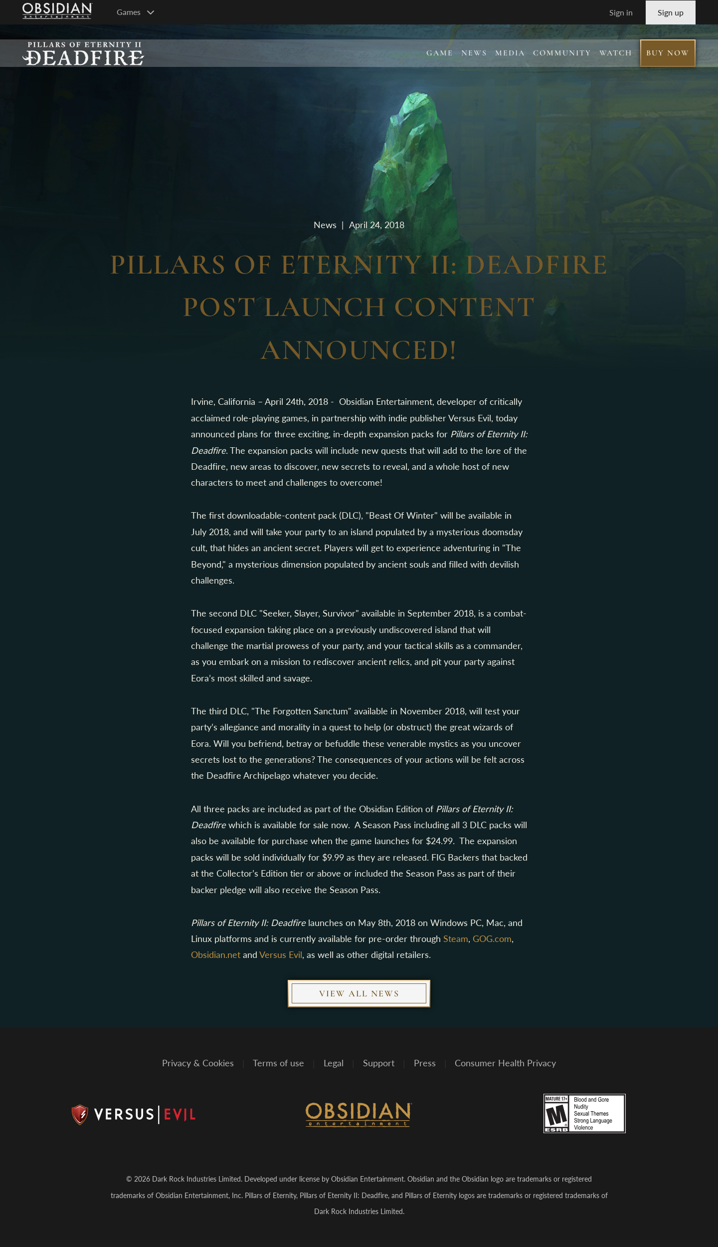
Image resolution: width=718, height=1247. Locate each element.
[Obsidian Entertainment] (359, 1115)
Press (425, 1063)
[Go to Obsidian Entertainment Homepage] (57, 12)
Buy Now (668, 53)
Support (378, 1063)
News (474, 53)
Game (439, 53)
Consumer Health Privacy (505, 1063)
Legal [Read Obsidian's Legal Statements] (334, 1063)
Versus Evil (280, 954)
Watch (615, 53)
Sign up (671, 12)
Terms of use (278, 1063)
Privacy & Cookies (198, 1063)
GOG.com (492, 938)
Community (562, 53)
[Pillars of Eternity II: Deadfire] (83, 53)
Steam (455, 938)
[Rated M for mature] (584, 1113)
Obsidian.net (215, 954)
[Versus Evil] (133, 1115)
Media (510, 53)
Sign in (621, 12)
